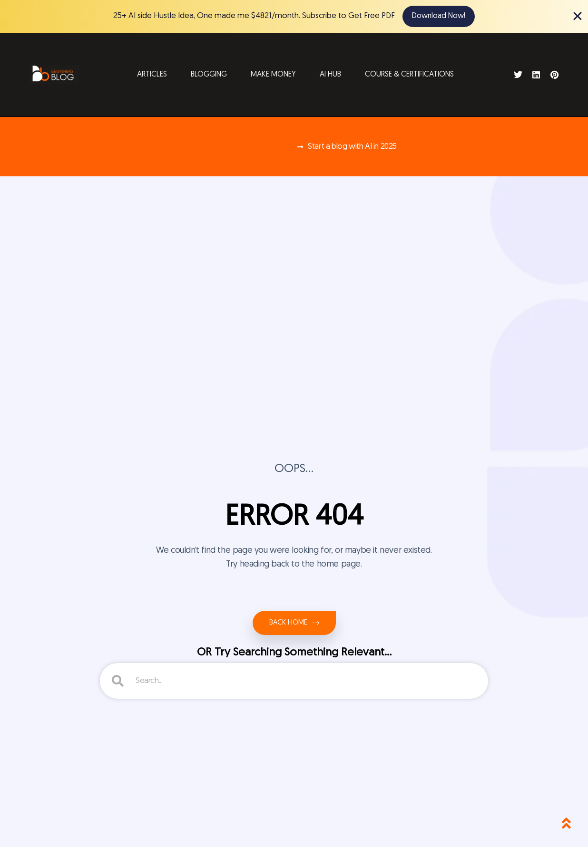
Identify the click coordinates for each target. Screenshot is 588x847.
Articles (152, 74)
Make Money (273, 74)
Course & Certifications (409, 74)
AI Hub (330, 74)
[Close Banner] (577, 16)
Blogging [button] (209, 74)
